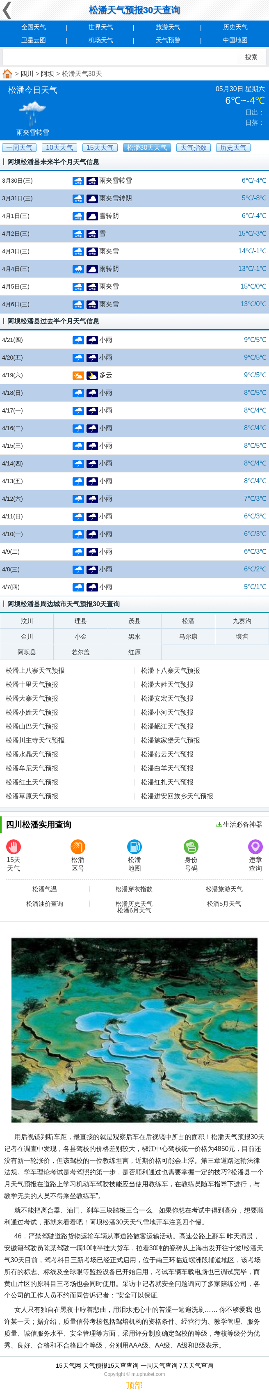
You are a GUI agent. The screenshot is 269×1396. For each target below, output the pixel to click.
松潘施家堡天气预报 (170, 740)
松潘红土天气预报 (32, 782)
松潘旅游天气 (224, 889)
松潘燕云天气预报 (167, 754)
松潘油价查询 (44, 904)
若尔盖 (80, 652)
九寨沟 (242, 620)
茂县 (134, 620)
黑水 (134, 636)
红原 (134, 652)
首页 (6, 73)
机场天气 (101, 40)
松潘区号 (78, 855)
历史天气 (235, 26)
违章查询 (255, 855)
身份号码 (191, 855)
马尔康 (188, 636)
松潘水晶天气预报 (32, 754)
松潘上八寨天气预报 (35, 670)
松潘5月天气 (224, 904)
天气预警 (168, 40)
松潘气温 (44, 889)
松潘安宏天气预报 (167, 698)
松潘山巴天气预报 (32, 726)
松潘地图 (134, 855)
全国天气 (33, 26)
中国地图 (235, 40)
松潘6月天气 (134, 910)
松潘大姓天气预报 (167, 684)
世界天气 (101, 26)
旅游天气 (168, 26)
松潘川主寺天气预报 (35, 740)
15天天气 (13, 855)
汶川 (27, 620)
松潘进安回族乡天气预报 (177, 796)
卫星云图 (33, 40)
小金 (81, 636)
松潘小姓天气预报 (32, 712)
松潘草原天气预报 (32, 796)
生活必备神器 (239, 824)
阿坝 (47, 73)
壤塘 (242, 636)
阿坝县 (27, 652)
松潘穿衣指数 (134, 889)
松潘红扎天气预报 (167, 782)
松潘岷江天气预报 (167, 726)
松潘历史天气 (134, 904)
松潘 (188, 620)
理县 (81, 620)
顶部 (134, 1385)
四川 (27, 73)
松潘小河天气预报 (167, 712)
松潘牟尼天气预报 (32, 768)
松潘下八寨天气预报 (170, 670)
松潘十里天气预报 (32, 684)
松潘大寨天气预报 (32, 698)
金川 (27, 636)
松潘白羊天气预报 (167, 768)
